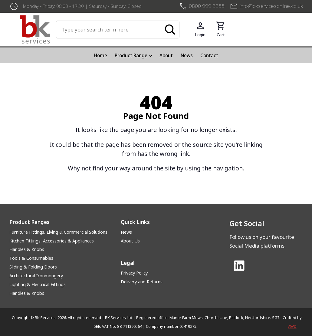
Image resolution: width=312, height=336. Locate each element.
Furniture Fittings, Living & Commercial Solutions (58, 232)
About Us (130, 241)
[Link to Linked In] (239, 266)
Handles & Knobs (26, 249)
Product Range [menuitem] (131, 55)
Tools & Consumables (31, 258)
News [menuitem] (187, 55)
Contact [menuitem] (209, 55)
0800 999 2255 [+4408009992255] (207, 5)
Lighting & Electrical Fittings (37, 284)
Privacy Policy (134, 273)
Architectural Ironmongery (36, 275)
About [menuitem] (166, 55)
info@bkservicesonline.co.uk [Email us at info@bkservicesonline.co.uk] (271, 5)
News (126, 232)
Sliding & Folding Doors (33, 267)
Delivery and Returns (142, 282)
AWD (292, 326)
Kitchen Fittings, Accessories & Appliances (51, 241)
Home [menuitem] (100, 55)
